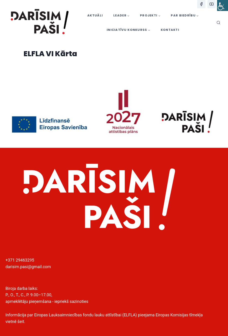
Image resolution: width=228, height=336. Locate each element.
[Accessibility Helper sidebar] (222, 5)
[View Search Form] (218, 23)
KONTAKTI (170, 30)
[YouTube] (211, 4)
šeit (20, 321)
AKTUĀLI (95, 15)
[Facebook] (201, 4)
